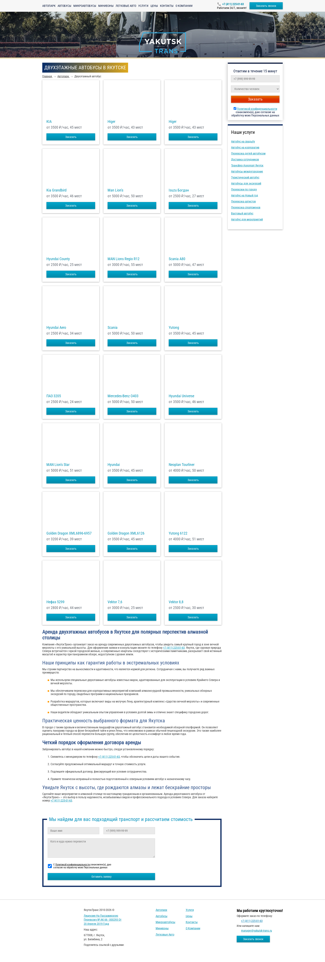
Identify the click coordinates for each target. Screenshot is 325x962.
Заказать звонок (266, 5)
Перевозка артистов (243, 201)
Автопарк (49, 5)
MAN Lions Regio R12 (123, 259)
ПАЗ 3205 (53, 396)
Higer (111, 121)
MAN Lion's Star (57, 465)
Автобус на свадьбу (243, 141)
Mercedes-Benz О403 (123, 396)
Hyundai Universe (181, 396)
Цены (154, 5)
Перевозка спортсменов (245, 207)
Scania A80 (177, 259)
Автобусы (64, 5)
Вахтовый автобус (242, 213)
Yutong (174, 327)
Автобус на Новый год (244, 195)
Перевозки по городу (244, 189)
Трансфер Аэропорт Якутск (247, 165)
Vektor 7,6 (115, 602)
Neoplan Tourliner (181, 465)
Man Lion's (115, 190)
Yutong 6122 (178, 533)
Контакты (166, 5)
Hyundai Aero (56, 327)
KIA (49, 121)
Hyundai (114, 465)
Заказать (70, 137)
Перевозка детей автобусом (248, 153)
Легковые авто (126, 5)
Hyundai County (58, 259)
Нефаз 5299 (55, 602)
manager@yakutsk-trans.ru (256, 930)
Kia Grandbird (56, 190)
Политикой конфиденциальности (257, 108)
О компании (184, 5)
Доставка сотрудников (245, 159)
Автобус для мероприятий (247, 219)
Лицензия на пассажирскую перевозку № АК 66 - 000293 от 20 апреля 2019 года (102, 919)
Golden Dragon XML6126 (126, 533)
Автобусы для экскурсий (246, 183)
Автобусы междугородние (247, 171)
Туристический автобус (245, 177)
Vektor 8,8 (176, 602)
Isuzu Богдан (179, 190)
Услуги (143, 5)
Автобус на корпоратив (245, 147)
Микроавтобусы (84, 5)
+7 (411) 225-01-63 (233, 4)
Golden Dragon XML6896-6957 (69, 533)
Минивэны (106, 5)
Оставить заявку (101, 876)
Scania (113, 327)
